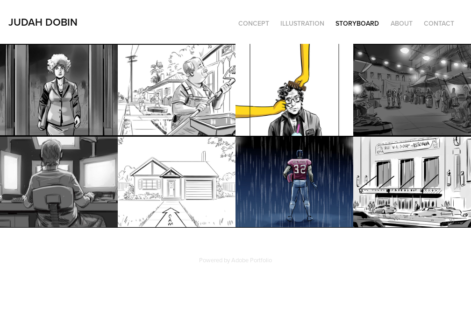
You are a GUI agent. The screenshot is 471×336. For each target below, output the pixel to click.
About (402, 23)
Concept (253, 23)
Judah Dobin (43, 21)
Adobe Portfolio (251, 260)
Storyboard (357, 23)
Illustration (302, 23)
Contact (439, 23)
